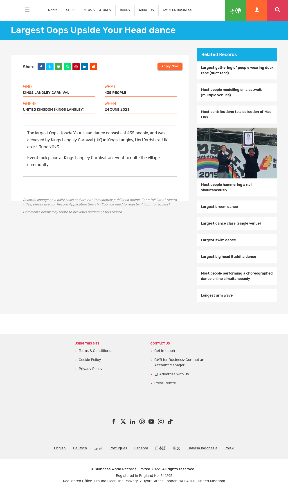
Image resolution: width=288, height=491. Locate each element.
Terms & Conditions (95, 351)
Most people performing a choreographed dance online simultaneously (237, 276)
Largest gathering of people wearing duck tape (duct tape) (237, 70)
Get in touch (164, 351)
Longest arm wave (217, 295)
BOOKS (125, 10)
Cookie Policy (90, 360)
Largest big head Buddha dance (228, 257)
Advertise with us (174, 374)
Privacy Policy (90, 369)
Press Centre (165, 383)
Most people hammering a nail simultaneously (226, 187)
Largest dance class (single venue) (231, 223)
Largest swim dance (218, 240)
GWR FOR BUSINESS (177, 10)
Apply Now (170, 66)
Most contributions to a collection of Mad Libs (236, 114)
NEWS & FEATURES (97, 10)
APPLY (52, 10)
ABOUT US (146, 10)
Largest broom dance (219, 207)
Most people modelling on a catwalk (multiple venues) (231, 92)
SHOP (70, 10)
